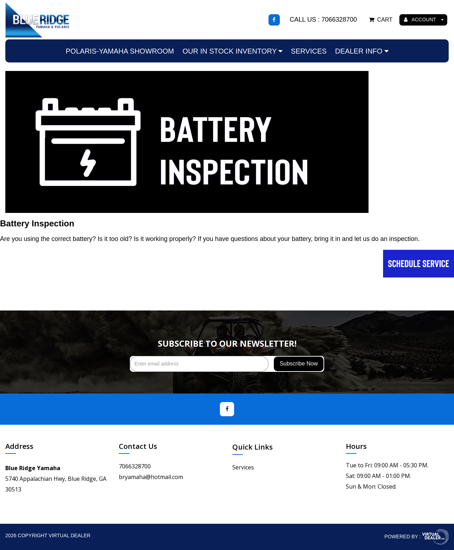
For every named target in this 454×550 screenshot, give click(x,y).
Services (309, 51)
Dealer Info (361, 51)
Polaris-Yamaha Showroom (120, 51)
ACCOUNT (424, 19)
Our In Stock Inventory (232, 51)
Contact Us (138, 446)
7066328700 (135, 466)
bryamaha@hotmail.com (151, 477)
